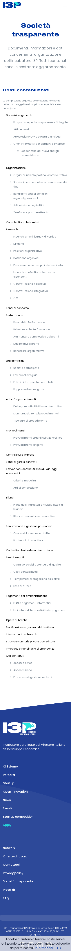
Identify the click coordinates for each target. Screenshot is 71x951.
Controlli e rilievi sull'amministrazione (29, 550)
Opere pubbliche (17, 620)
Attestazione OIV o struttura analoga (37, 136)
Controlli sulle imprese (20, 455)
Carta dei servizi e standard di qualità (37, 564)
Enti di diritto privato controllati (33, 382)
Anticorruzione (22, 670)
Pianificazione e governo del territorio (30, 627)
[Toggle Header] (65, 5)
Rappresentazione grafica (29, 389)
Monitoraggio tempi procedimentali (36, 413)
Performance (14, 315)
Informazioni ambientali (21, 634)
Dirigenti (18, 244)
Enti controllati (15, 361)
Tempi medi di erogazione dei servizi (36, 579)
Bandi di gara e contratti (21, 462)
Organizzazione (16, 168)
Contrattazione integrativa (30, 291)
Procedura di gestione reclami (32, 677)
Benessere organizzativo (28, 351)
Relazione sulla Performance (31, 329)
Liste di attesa (22, 586)
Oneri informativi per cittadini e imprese (39, 144)
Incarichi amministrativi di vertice (34, 236)
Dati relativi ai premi (26, 344)
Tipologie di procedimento (30, 420)
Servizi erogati (15, 557)
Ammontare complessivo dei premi (36, 336)
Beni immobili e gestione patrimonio (29, 526)
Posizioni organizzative (27, 251)
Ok (59, 948)
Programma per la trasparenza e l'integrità (40, 122)
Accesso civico (22, 663)
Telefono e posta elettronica (31, 212)
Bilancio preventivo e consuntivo (34, 516)
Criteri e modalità (24, 480)
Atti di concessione (25, 488)
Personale (12, 229)
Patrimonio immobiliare (28, 540)
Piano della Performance (29, 322)
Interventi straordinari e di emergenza (30, 648)
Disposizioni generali (19, 115)
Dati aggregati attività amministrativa (37, 406)
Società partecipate (26, 368)
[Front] (16, 5)
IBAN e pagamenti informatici (32, 603)
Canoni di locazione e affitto (31, 533)
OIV (15, 298)
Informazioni (44, 948)
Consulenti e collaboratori (22, 222)
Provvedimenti (15, 430)
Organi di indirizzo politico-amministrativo (40, 175)
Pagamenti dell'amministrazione (27, 596)
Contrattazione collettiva (29, 284)
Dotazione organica (26, 258)
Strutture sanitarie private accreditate (30, 641)
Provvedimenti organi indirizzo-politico (37, 438)
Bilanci (10, 497)
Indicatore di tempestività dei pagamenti (39, 610)
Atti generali (21, 129)
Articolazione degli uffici (28, 205)
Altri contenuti (15, 656)
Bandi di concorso (17, 308)
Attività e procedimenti (21, 399)
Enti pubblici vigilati (25, 375)
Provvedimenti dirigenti (28, 445)
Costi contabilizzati (25, 572)
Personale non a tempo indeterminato (38, 265)
